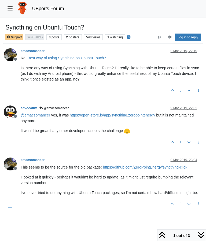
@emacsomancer (54, 108)
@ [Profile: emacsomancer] (35, 115)
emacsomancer (33, 51)
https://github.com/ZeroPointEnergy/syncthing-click (145, 167)
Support (14, 37)
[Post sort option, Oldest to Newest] (159, 37)
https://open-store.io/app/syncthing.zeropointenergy (112, 115)
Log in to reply (188, 37)
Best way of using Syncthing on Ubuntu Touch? (67, 58)
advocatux (29, 108)
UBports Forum (48, 8)
